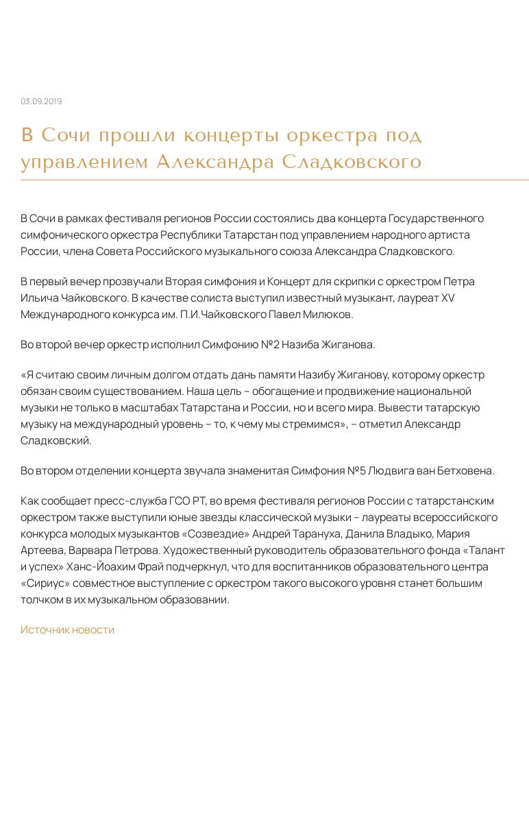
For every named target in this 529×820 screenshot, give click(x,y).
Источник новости (67, 629)
